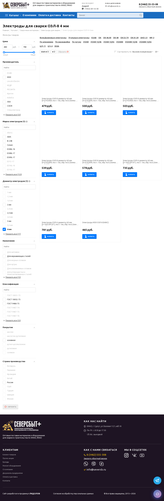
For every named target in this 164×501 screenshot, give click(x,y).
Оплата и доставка (49, 15)
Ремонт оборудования (12, 466)
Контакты (68, 15)
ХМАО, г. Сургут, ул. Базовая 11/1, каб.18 (102, 426)
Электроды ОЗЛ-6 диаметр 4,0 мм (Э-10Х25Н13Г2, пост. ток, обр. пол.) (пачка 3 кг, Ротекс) (60, 224)
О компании (29, 15)
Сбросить (63, 52)
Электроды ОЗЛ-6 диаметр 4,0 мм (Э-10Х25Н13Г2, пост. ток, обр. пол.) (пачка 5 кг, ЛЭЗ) (141, 162)
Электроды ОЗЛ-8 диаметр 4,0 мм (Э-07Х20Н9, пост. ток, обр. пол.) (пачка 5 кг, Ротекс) (140, 100)
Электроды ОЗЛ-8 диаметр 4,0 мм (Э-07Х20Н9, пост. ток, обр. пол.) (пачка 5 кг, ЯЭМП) (99, 100)
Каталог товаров (9, 454)
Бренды (6, 462)
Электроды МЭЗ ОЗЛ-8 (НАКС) (95, 223)
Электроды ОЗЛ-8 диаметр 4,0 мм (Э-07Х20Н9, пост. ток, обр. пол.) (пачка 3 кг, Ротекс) (59, 100)
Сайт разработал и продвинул (21, 494)
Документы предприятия (13, 473)
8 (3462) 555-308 (95, 454)
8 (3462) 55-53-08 (148, 4)
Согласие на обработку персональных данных (73, 494)
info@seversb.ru (112, 6)
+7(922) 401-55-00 (90, 9)
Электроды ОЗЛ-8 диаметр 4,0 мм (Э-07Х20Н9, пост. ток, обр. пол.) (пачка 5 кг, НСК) (99, 162)
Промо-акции (8, 458)
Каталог (14, 15)
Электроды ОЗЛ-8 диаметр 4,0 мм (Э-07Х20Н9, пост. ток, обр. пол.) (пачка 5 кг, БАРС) (59, 162)
